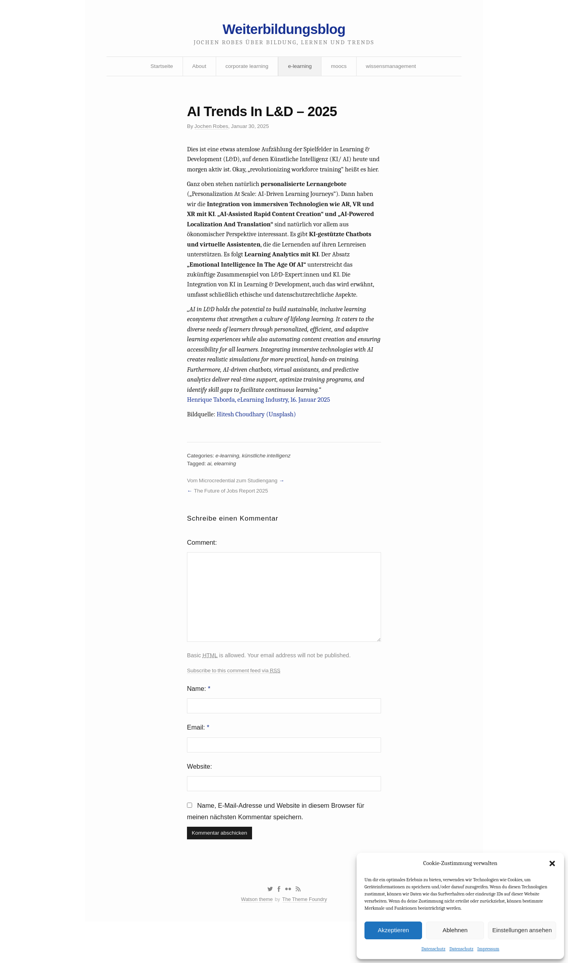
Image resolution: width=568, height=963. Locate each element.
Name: (199, 722)
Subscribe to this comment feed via (235, 703)
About (197, 68)
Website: (200, 803)
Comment (201, 571)
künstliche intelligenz (269, 481)
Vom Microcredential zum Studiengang (234, 507)
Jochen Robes (212, 130)
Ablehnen (455, 929)
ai (210, 489)
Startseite (158, 68)
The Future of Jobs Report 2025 (232, 517)
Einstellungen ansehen (522, 929)
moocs (340, 68)
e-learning (300, 68)
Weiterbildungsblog (284, 31)
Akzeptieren (393, 929)
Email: (198, 762)
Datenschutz (433, 948)
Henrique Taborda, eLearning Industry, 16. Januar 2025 (261, 423)
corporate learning (246, 68)
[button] (552, 863)
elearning (226, 489)
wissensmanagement (393, 68)
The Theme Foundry (305, 940)
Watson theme (255, 940)
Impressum (488, 948)
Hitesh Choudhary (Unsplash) (259, 438)
